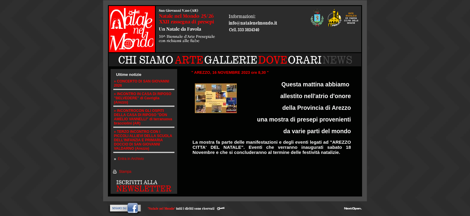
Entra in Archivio (131, 159)
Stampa (125, 172)
